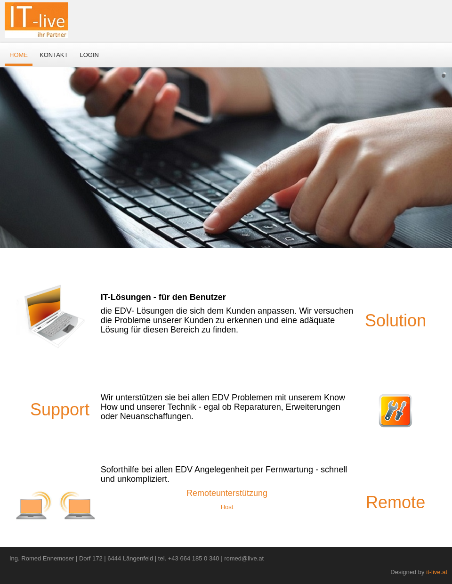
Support (59, 409)
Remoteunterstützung (226, 493)
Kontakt (54, 54)
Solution (395, 320)
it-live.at (436, 572)
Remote (395, 502)
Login (89, 54)
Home (18, 54)
